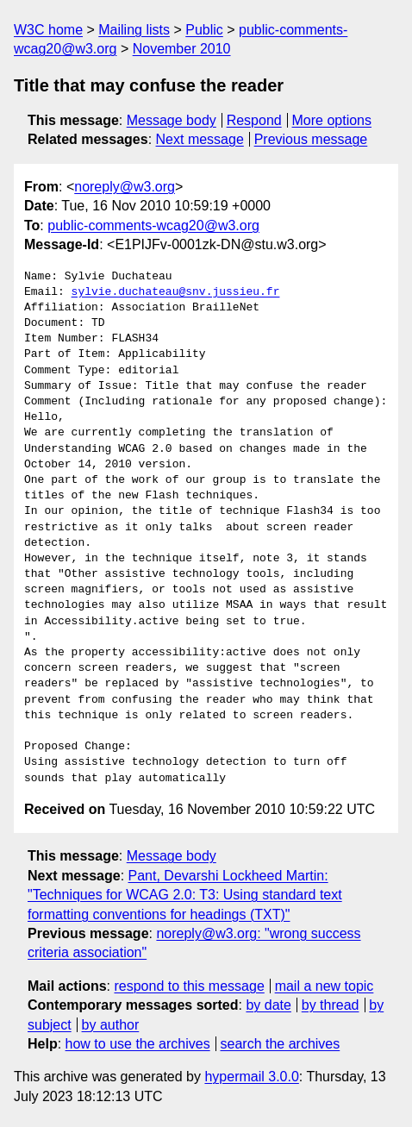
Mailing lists (134, 29)
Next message (200, 139)
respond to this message (189, 986)
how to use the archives (138, 1043)
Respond (254, 120)
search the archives (280, 1043)
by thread (330, 1005)
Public (204, 29)
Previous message (311, 139)
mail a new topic (324, 986)
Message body (171, 120)
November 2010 (182, 48)
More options (332, 120)
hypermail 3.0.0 (251, 1076)
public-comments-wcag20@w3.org (153, 225)
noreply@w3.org (124, 186)
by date (268, 1005)
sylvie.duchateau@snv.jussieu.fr (176, 292)
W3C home (48, 29)
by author (111, 1024)
